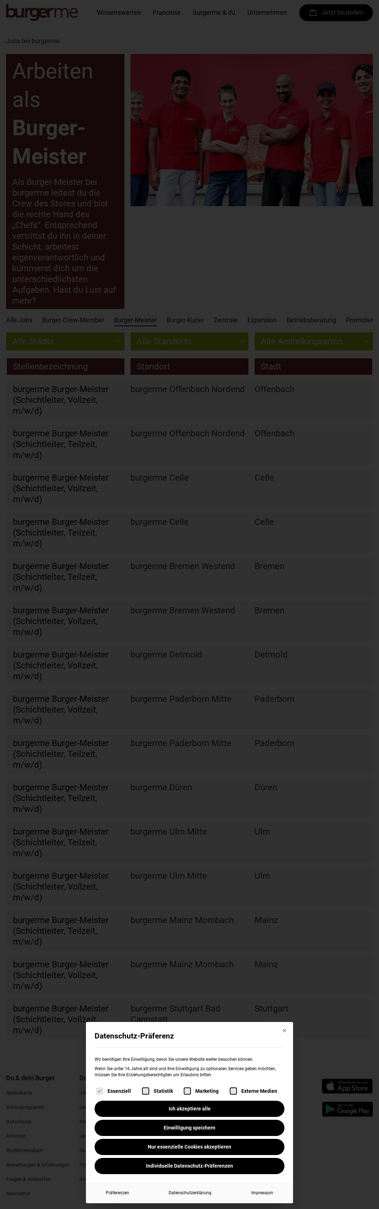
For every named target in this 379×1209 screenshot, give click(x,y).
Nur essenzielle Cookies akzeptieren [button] (189, 1147)
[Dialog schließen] (284, 1030)
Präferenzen (117, 1192)
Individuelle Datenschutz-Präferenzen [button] (189, 1166)
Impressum (262, 1192)
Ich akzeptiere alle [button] (190, 1109)
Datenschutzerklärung (190, 1192)
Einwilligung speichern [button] (189, 1128)
